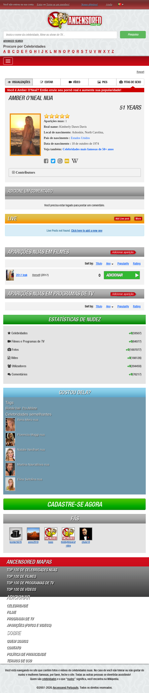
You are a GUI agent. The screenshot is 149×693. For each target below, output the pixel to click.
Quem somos (16, 641)
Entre (40, 4)
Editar (46, 82)
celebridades (49, 679)
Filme (11, 612)
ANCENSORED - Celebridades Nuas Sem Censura (74, 20)
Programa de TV (19, 618)
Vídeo (74, 82)
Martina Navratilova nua (33, 464)
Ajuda (109, 4)
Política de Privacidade (25, 654)
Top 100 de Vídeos (21, 589)
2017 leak (21, 275)
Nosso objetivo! (90, 4)
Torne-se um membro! (58, 4)
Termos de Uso (18, 660)
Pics (102, 82)
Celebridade (16, 605)
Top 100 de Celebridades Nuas (31, 570)
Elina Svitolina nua (29, 479)
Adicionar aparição (123, 252)
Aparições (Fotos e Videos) (28, 625)
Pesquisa (133, 34)
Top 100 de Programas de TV (30, 583)
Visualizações (19, 82)
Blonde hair (13, 408)
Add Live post (122, 218)
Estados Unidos (80, 138)
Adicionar (114, 275)
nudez (70, 679)
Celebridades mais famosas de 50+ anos (88, 149)
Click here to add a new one (86, 230)
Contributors (25, 172)
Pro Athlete (29, 408)
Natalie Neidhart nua (31, 449)
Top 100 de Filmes (21, 576)
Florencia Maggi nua (31, 434)
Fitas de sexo (130, 82)
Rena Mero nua (27, 420)
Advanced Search (13, 41)
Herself (36, 275)
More (138, 218)
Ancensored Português (66, 687)
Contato (13, 647)
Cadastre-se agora (74, 504)
